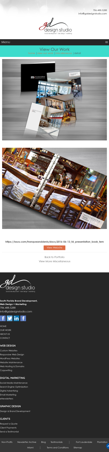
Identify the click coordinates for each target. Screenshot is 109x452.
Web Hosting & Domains (12, 367)
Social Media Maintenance (14, 383)
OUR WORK (5, 330)
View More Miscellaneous (54, 261)
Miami (30, 448)
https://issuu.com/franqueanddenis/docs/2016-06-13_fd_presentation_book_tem (54, 242)
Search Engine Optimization (14, 387)
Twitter (9, 318)
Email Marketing (8, 395)
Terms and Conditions (58, 448)
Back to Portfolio (55, 257)
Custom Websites (8, 351)
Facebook (3, 318)
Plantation (102, 442)
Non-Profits (7, 442)
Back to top (107, 446)
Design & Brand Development (15, 411)
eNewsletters (6, 399)
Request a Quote (9, 424)
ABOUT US (5, 334)
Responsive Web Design (12, 355)
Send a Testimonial (9, 432)
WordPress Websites (10, 359)
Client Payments (8, 428)
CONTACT (5, 338)
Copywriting (6, 370)
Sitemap (78, 448)
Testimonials (57, 442)
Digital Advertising (9, 391)
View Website (54, 248)
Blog (43, 442)
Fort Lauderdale (84, 442)
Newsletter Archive (26, 442)
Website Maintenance (11, 363)
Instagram (23, 318)
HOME (3, 326)
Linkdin (16, 318)
